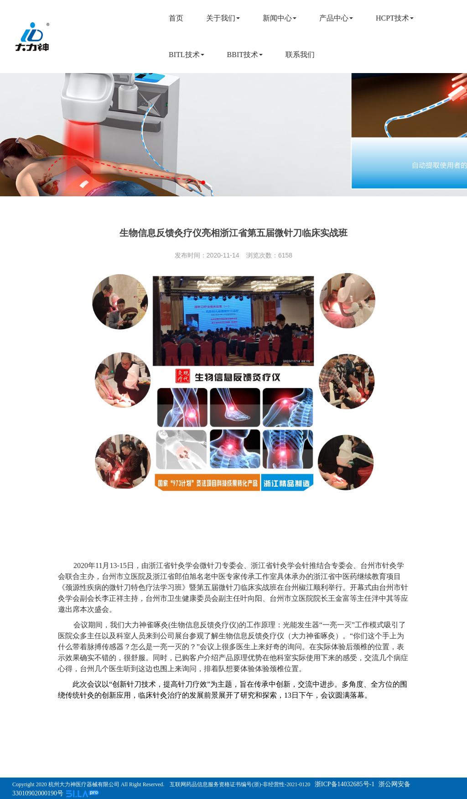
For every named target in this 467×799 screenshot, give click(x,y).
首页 (176, 18)
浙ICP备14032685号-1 (343, 784)
